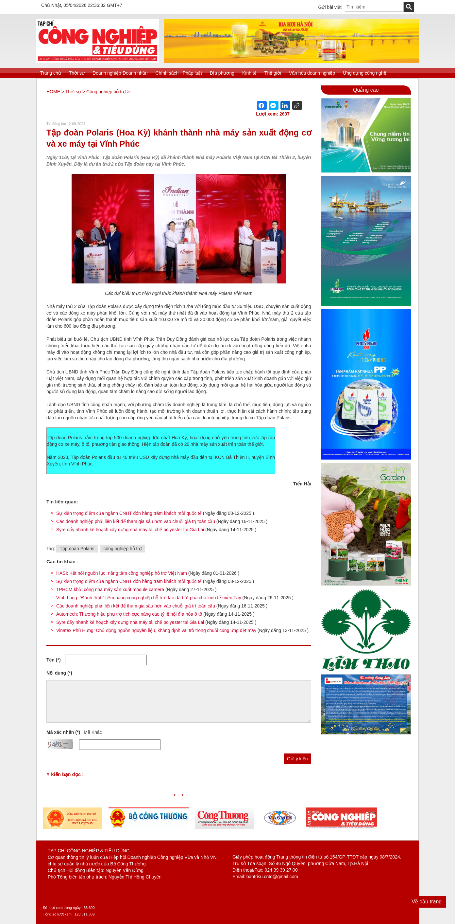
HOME (53, 91)
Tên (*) (53, 659)
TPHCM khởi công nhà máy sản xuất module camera (110, 589)
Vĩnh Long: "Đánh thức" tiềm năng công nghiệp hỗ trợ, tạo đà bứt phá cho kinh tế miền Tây (148, 597)
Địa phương (222, 73)
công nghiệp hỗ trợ (123, 548)
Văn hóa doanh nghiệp (312, 73)
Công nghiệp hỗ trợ (106, 91)
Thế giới (272, 73)
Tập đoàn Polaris (76, 548)
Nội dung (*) (59, 673)
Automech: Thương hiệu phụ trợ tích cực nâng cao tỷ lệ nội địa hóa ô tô (129, 614)
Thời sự (77, 73)
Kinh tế (249, 73)
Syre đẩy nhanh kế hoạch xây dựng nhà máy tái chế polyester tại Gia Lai (130, 529)
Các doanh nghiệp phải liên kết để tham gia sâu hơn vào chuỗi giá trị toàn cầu (136, 521)
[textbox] (374, 7)
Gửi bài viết (330, 7)
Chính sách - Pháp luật (178, 73)
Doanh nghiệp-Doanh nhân (120, 73)
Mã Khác (93, 732)
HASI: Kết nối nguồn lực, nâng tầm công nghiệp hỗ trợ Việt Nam (121, 573)
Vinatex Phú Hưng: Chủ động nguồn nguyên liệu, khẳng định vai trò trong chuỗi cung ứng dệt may (156, 630)
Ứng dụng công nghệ (364, 73)
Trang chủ (50, 73)
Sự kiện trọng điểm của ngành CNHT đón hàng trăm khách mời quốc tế (129, 513)
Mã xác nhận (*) (63, 732)
